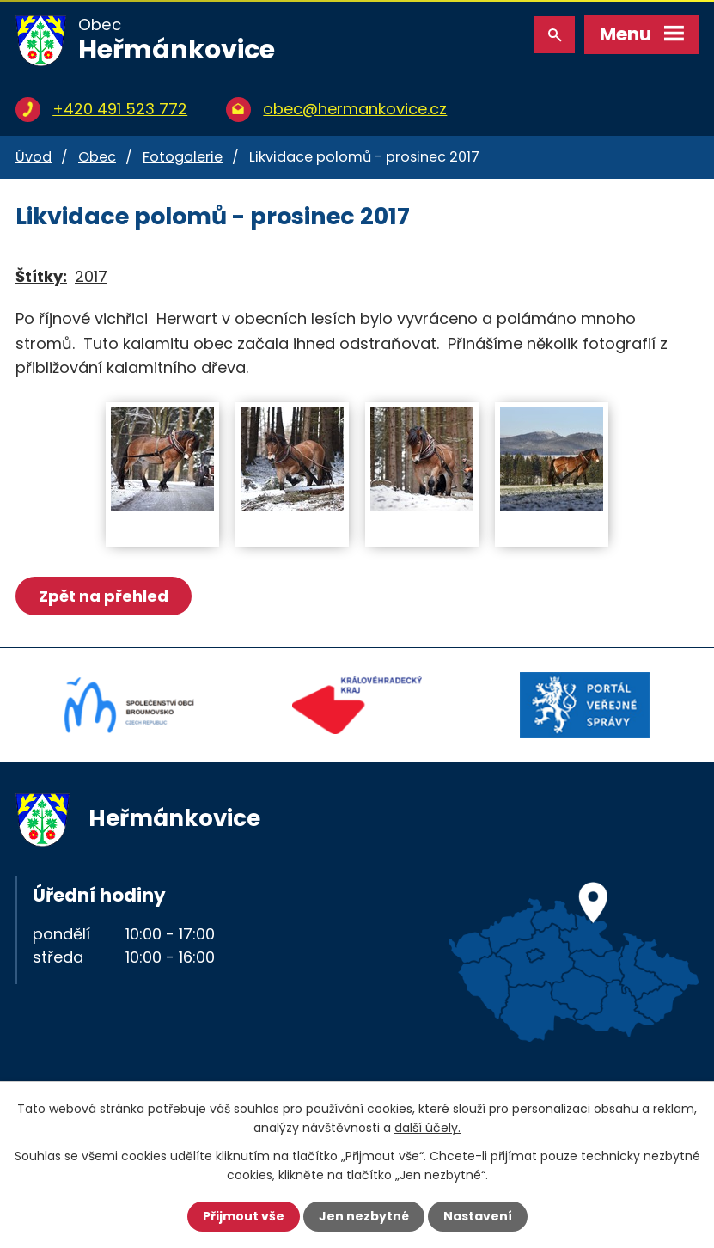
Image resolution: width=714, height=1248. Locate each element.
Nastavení (477, 1216)
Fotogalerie (183, 157)
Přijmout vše (243, 1216)
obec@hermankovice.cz (355, 108)
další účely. (427, 1127)
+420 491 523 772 (119, 108)
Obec (97, 157)
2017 (91, 276)
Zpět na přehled (103, 596)
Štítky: (41, 276)
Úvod (33, 157)
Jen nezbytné (364, 1216)
